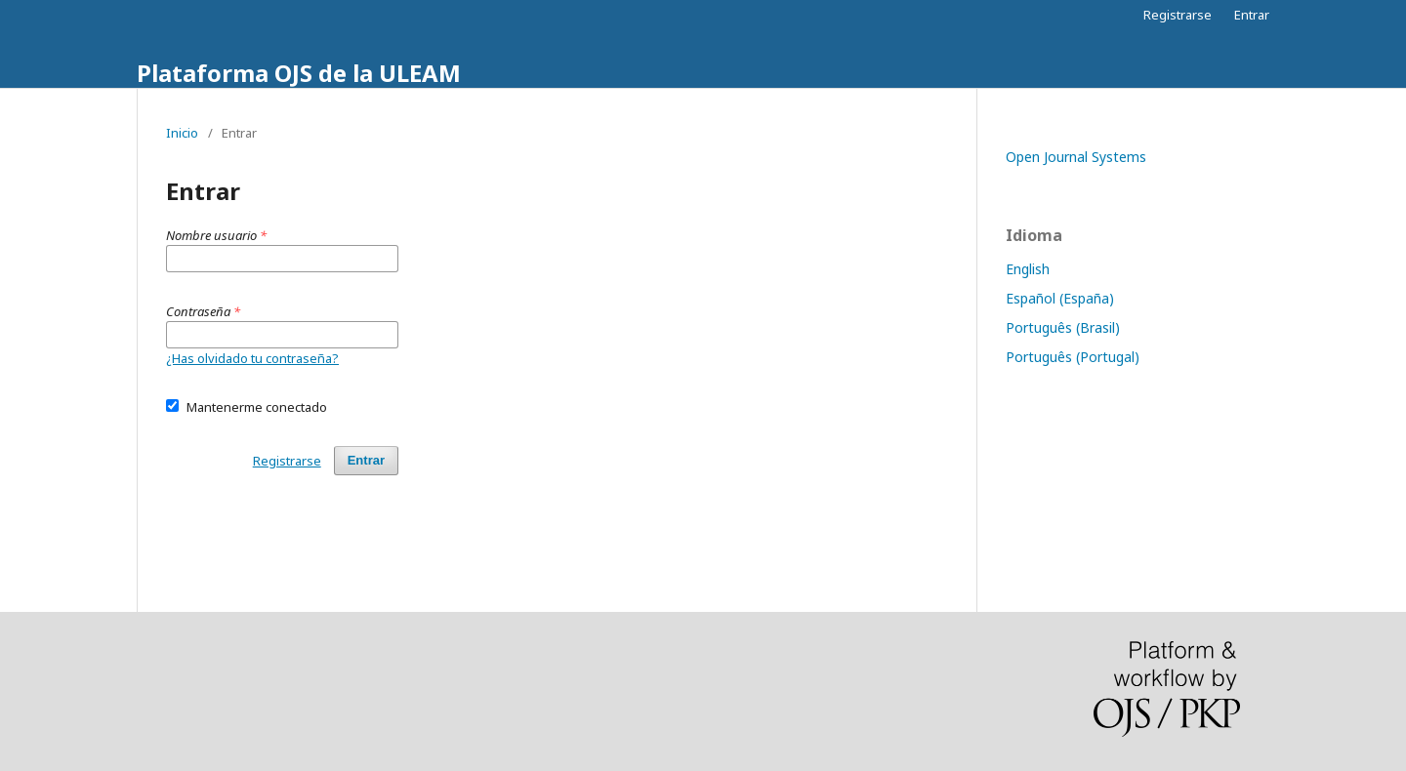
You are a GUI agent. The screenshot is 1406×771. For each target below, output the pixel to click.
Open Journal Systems (1076, 156)
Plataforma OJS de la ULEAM (299, 73)
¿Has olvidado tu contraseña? (252, 358)
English (1028, 269)
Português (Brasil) (1063, 327)
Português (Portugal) (1072, 356)
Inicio (182, 133)
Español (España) (1060, 298)
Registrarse (1177, 14)
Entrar (1251, 14)
